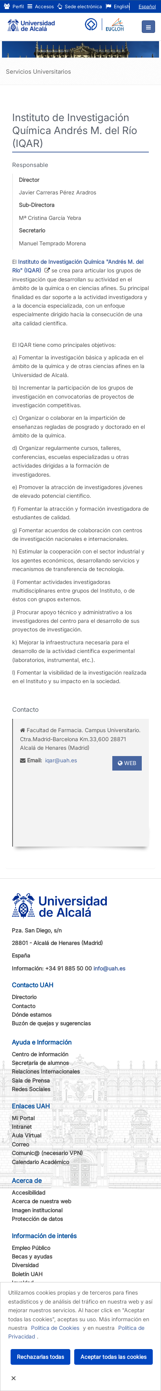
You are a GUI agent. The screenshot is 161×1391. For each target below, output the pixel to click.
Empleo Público (31, 1247)
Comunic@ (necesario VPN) (47, 1153)
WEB (127, 763)
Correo (20, 1144)
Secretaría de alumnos (40, 1062)
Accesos (40, 6)
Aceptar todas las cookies (113, 1356)
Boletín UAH (27, 1274)
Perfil (14, 6)
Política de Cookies (55, 1327)
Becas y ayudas (32, 1256)
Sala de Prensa (31, 1080)
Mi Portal (23, 1118)
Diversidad (25, 1265)
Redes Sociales (31, 1089)
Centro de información (40, 1054)
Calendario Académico (40, 1162)
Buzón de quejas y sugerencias (51, 1023)
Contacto (23, 1006)
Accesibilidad (28, 1192)
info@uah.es (109, 968)
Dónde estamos (31, 1014)
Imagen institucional (37, 1210)
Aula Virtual (26, 1135)
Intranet (22, 1126)
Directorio (24, 997)
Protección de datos (37, 1218)
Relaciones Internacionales (46, 1071)
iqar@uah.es (61, 760)
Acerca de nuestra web (41, 1201)
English (118, 6)
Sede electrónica (79, 6)
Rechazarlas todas (40, 1356)
